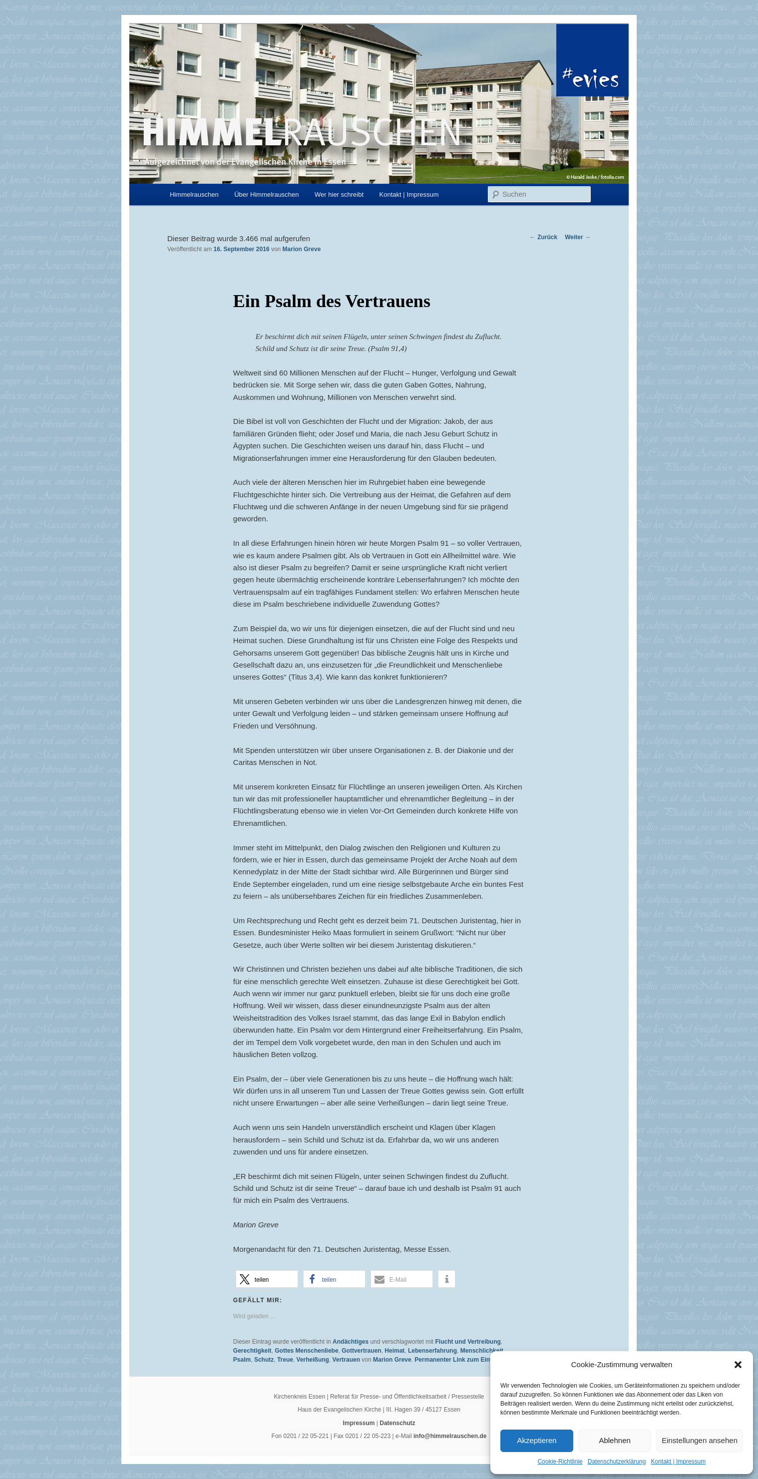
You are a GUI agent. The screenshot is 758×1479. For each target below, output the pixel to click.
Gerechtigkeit (252, 1350)
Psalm (242, 1359)
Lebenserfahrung (432, 1350)
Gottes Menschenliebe (306, 1350)
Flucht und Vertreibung (467, 1341)
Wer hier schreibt (339, 194)
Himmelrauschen (194, 194)
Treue (285, 1359)
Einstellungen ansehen (700, 1440)
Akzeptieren (536, 1440)
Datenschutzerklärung (617, 1461)
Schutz (264, 1359)
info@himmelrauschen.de (449, 1436)
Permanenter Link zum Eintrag (457, 1359)
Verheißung (313, 1359)
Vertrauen (346, 1359)
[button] (738, 1365)
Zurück (543, 237)
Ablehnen (614, 1440)
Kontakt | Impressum (678, 1461)
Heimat (394, 1350)
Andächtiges (351, 1341)
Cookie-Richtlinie (560, 1461)
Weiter (578, 237)
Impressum (359, 1423)
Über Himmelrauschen (266, 194)
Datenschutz (397, 1423)
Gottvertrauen (361, 1350)
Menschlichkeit (481, 1350)
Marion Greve (302, 249)
